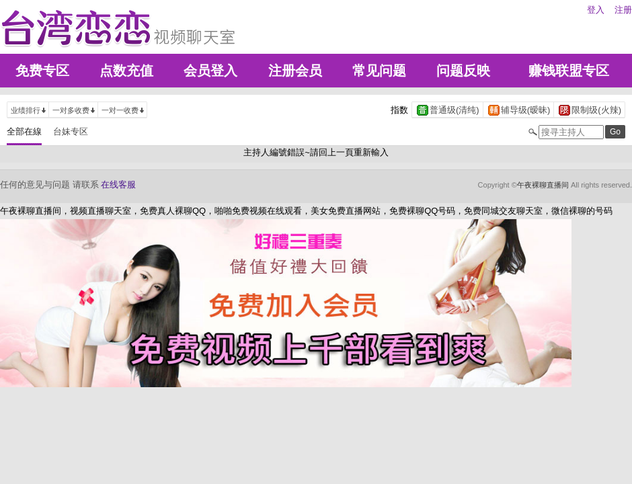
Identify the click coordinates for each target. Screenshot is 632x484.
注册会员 (295, 70)
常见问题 (379, 70)
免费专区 (42, 70)
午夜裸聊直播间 (543, 185)
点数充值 (126, 70)
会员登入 (210, 70)
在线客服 (118, 184)
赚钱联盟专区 (568, 70)
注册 (623, 10)
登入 (595, 10)
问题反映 (463, 70)
